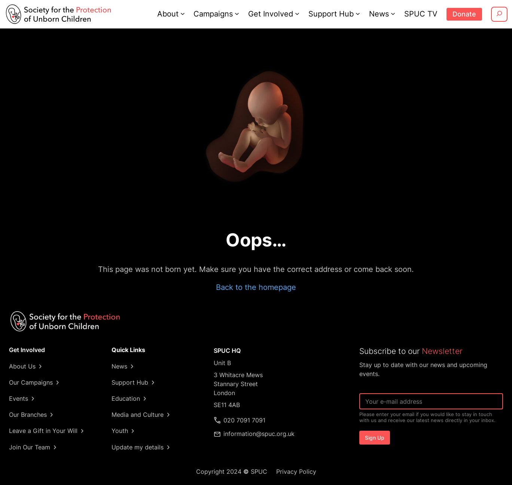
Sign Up (374, 437)
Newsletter (440, 351)
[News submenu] (394, 13)
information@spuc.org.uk (259, 433)
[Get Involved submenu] (299, 13)
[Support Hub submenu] (359, 13)
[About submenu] (185, 13)
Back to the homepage (255, 287)
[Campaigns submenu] (240, 13)
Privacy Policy (295, 471)
